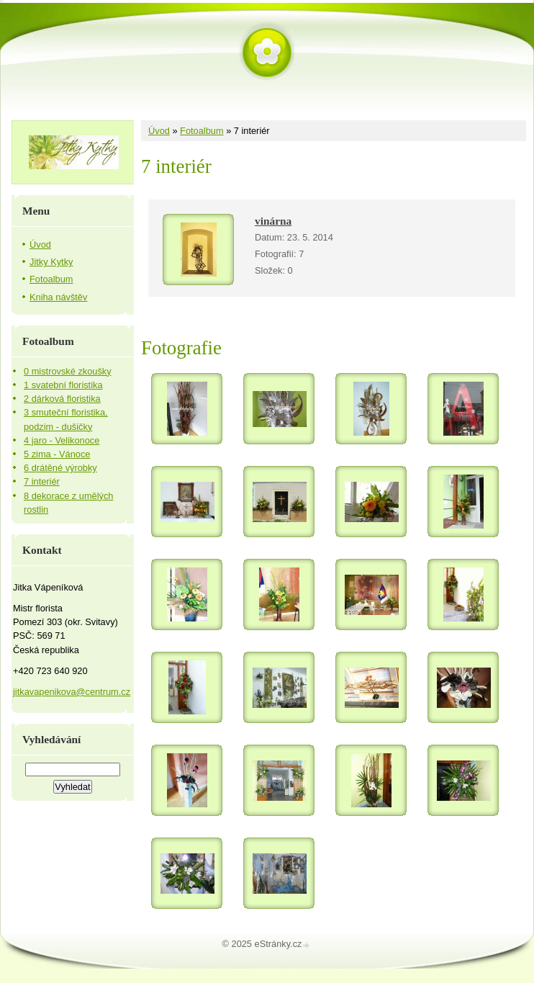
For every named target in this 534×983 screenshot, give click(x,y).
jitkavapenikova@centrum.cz (71, 691)
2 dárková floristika (62, 398)
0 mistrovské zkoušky (68, 371)
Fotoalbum (201, 130)
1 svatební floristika (63, 385)
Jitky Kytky (51, 261)
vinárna (273, 221)
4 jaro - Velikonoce (61, 440)
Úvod (159, 130)
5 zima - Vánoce (57, 454)
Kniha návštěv (58, 297)
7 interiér (42, 481)
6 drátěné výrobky (60, 467)
